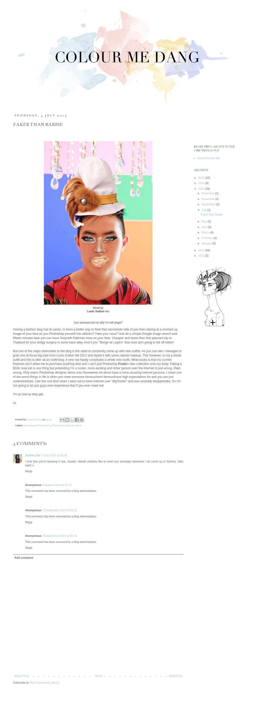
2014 (201, 183)
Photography (44, 425)
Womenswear (74, 425)
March (205, 232)
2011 (201, 255)
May (204, 221)
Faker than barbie (212, 214)
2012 (201, 250)
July (204, 209)
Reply (28, 471)
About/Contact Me (208, 158)
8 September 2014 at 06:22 (60, 535)
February (207, 238)
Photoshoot (58, 425)
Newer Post (21, 675)
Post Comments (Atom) (44, 682)
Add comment (24, 557)
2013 (201, 188)
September (208, 204)
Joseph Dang (35, 419)
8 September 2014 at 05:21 (60, 510)
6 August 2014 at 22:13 (57, 484)
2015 (201, 177)
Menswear (29, 425)
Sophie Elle (32, 455)
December (208, 193)
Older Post (175, 675)
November (208, 198)
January (206, 243)
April (204, 227)
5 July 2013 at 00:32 (54, 455)
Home (99, 675)
